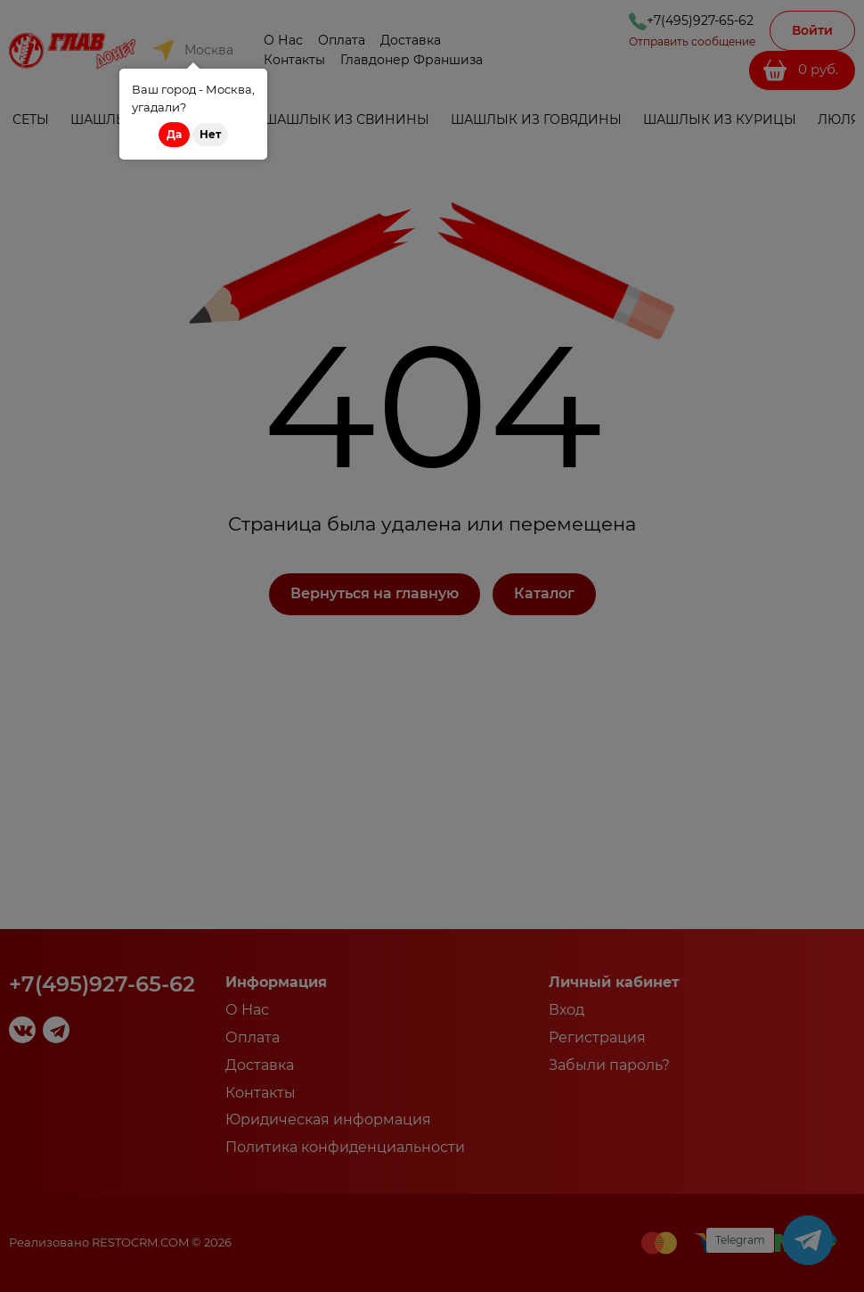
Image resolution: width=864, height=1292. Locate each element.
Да (174, 134)
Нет (210, 134)
